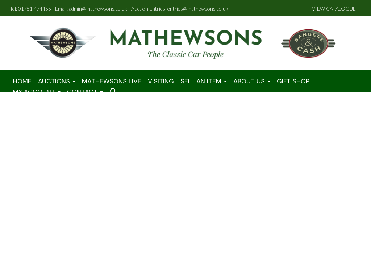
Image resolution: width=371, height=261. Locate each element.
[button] (114, 92)
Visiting (161, 81)
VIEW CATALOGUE (334, 8)
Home (22, 81)
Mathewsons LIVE (111, 81)
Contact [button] (85, 91)
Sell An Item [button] (203, 81)
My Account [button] (37, 91)
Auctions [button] (56, 81)
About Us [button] (251, 81)
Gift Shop (293, 81)
